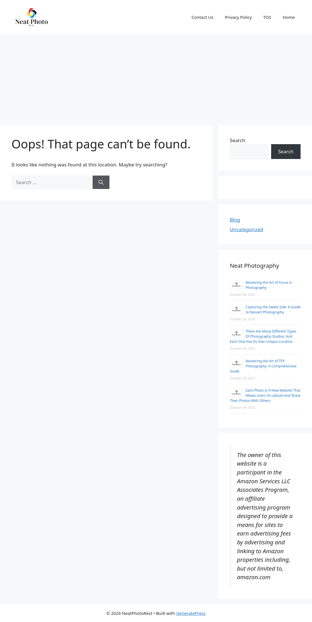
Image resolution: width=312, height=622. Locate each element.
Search (237, 140)
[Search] (101, 182)
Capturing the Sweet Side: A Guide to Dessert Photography (272, 310)
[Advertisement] (156, 77)
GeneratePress (191, 613)
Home (289, 17)
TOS (267, 17)
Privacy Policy (238, 17)
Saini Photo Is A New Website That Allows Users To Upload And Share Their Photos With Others (265, 395)
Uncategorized (246, 229)
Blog (235, 219)
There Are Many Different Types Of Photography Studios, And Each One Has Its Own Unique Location (263, 336)
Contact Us (202, 17)
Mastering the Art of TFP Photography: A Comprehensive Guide (263, 366)
